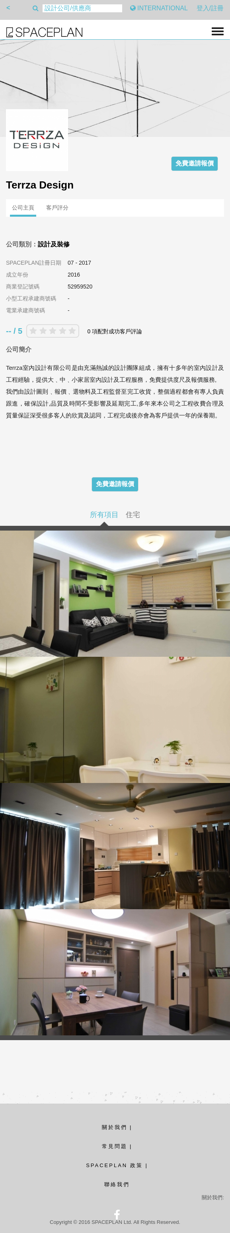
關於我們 (114, 1127)
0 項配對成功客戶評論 (114, 331)
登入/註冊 (210, 8)
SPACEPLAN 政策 (114, 1165)
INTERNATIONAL (159, 8)
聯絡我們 (117, 1184)
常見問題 (114, 1146)
